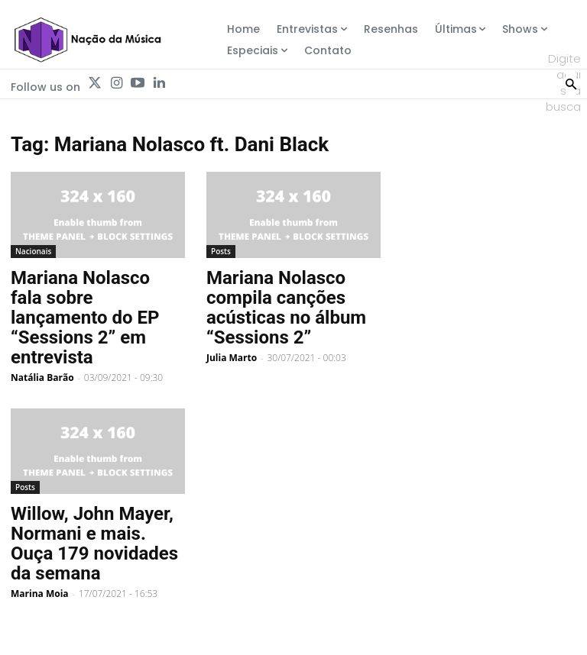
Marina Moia (40, 593)
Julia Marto (231, 357)
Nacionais (33, 251)
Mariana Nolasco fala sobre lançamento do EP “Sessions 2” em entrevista (85, 317)
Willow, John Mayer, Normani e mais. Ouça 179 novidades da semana (94, 543)
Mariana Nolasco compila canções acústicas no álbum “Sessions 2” (286, 307)
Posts (221, 251)
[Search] (571, 82)
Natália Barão (42, 377)
